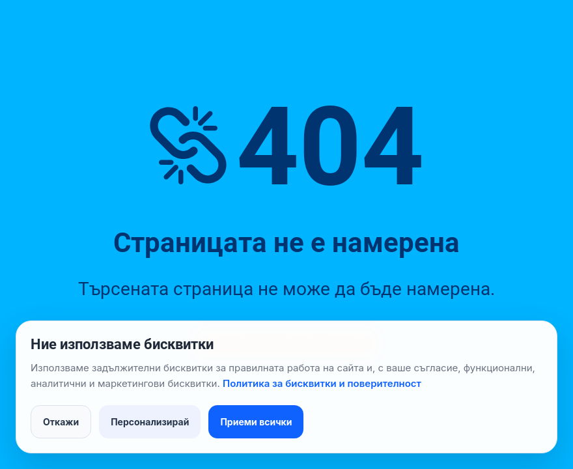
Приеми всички (256, 421)
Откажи (61, 421)
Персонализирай (150, 421)
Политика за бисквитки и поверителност (322, 383)
